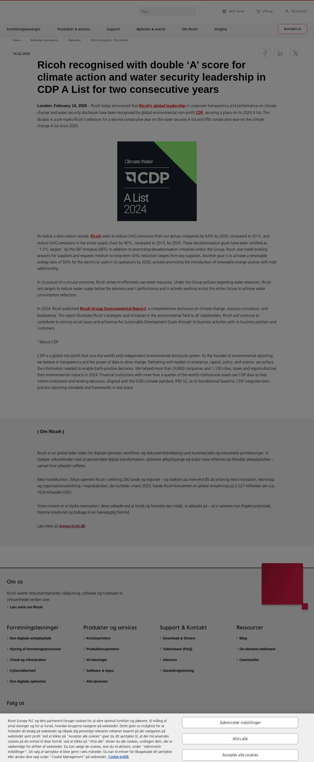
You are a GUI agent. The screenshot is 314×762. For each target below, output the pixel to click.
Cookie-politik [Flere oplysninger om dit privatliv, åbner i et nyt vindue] (118, 757)
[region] (157, 737)
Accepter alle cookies (240, 754)
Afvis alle (240, 738)
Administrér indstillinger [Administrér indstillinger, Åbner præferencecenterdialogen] (240, 722)
